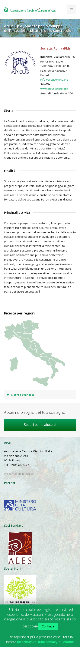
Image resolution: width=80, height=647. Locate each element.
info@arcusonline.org (54, 79)
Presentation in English (19, 474)
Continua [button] (48, 626)
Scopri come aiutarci (40, 424)
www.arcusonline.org (54, 89)
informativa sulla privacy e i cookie (45, 642)
